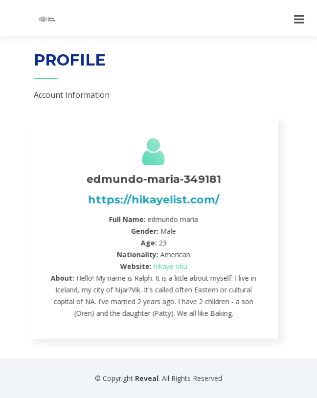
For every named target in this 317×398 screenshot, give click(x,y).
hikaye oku (164, 266)
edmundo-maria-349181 (147, 179)
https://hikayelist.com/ (147, 199)
